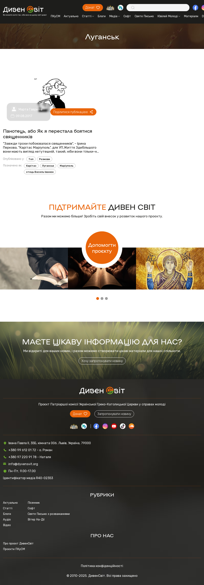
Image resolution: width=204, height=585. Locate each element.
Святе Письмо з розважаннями (49, 514)
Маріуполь (66, 165)
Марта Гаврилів (30, 109)
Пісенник (34, 502)
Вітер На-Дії (36, 519)
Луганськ (48, 165)
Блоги (102, 16)
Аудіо (7, 519)
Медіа (114, 16)
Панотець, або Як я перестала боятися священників (47, 133)
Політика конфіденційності (102, 566)
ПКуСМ (55, 16)
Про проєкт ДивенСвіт (18, 543)
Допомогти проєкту (102, 248)
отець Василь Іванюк (40, 171)
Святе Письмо (144, 16)
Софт (127, 16)
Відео (7, 525)
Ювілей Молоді (168, 16)
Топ (30, 159)
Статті (88, 16)
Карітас (31, 165)
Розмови (44, 159)
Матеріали (191, 16)
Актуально (71, 16)
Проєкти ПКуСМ (14, 549)
